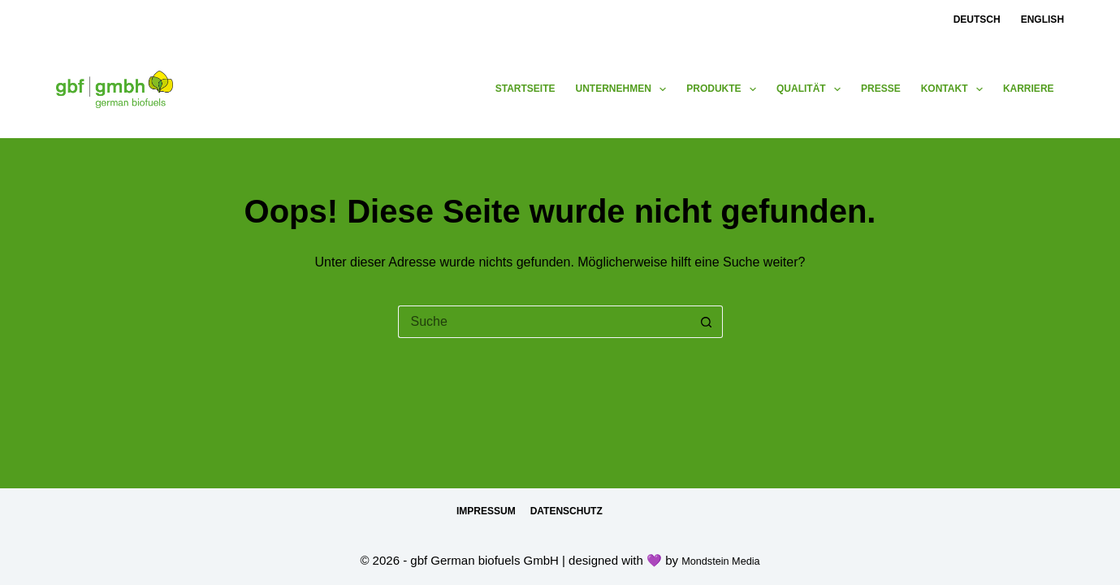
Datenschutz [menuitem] (566, 511)
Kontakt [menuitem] (955, 89)
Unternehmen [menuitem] (624, 89)
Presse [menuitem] (881, 88)
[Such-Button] (706, 322)
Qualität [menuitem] (811, 89)
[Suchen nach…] (544, 322)
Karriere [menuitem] (1028, 88)
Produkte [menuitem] (724, 89)
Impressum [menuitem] (486, 511)
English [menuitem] (1042, 19)
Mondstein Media (720, 560)
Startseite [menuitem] (525, 88)
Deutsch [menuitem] (977, 19)
